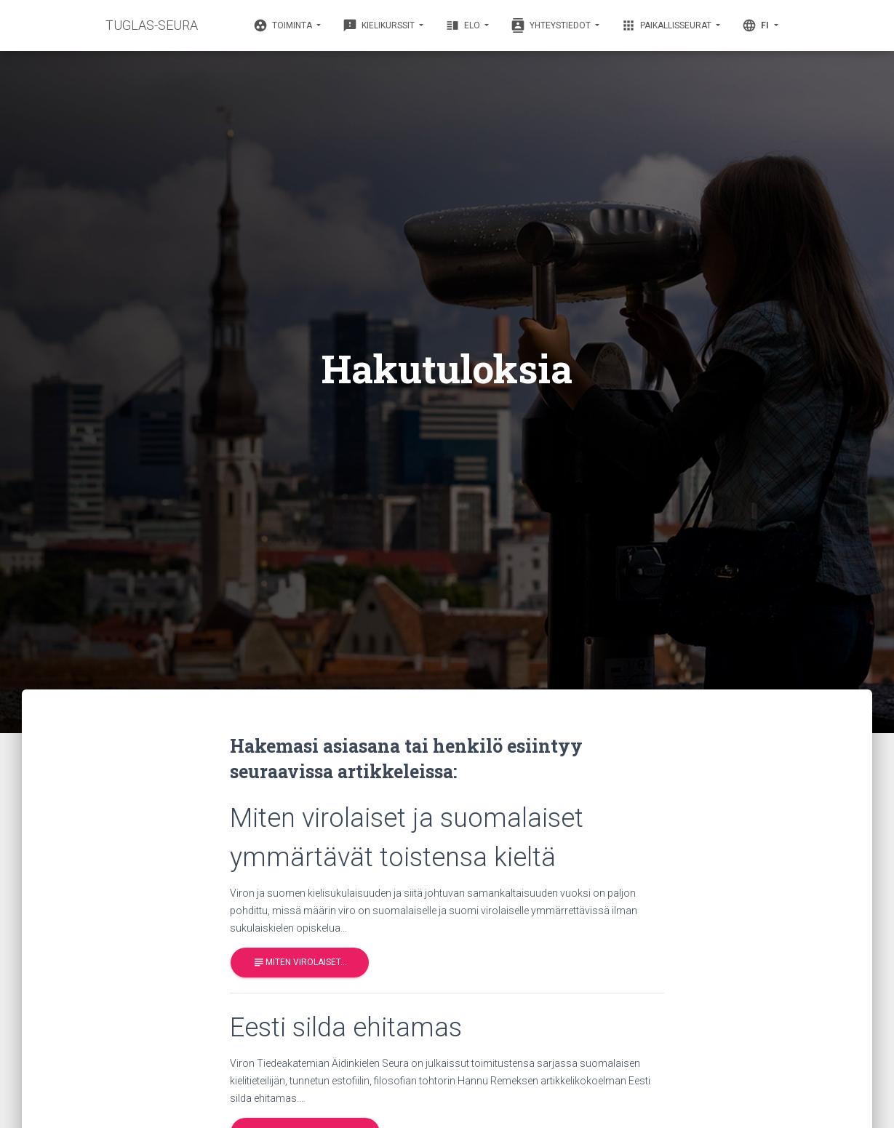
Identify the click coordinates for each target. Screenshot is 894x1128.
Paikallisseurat (667, 25)
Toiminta (283, 25)
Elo (463, 25)
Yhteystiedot (552, 25)
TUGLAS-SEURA (151, 25)
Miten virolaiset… (299, 962)
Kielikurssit (380, 25)
